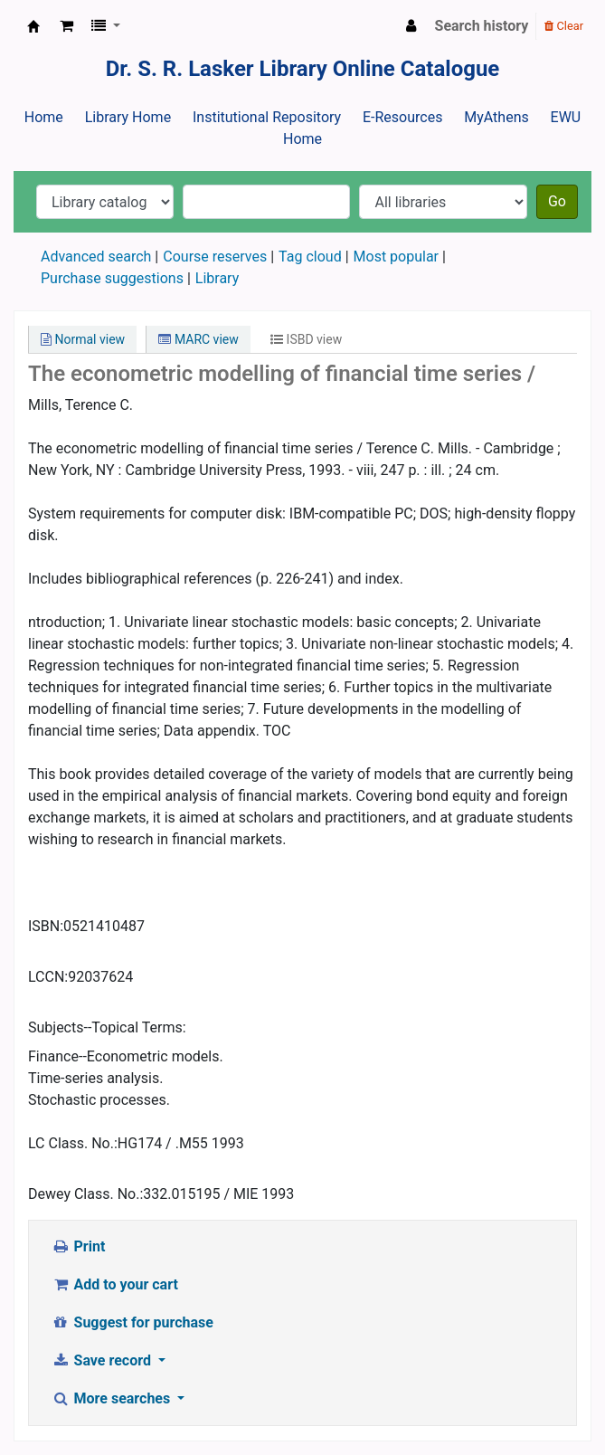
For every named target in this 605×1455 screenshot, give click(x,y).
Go (557, 201)
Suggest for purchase (132, 1322)
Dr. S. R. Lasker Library (33, 26)
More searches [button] (113, 1398)
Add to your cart (115, 1284)
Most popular (396, 256)
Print (78, 1246)
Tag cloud (310, 256)
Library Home (128, 117)
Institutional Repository (267, 117)
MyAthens (496, 117)
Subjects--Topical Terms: (107, 1027)
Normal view (83, 339)
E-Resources (402, 117)
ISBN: (45, 926)
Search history (482, 25)
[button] (66, 26)
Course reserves (215, 256)
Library (217, 278)
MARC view (198, 339)
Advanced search (96, 256)
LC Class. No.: (73, 1143)
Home (43, 117)
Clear (563, 26)
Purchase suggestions (112, 278)
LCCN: (48, 976)
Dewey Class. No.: (85, 1194)
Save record (103, 1360)
